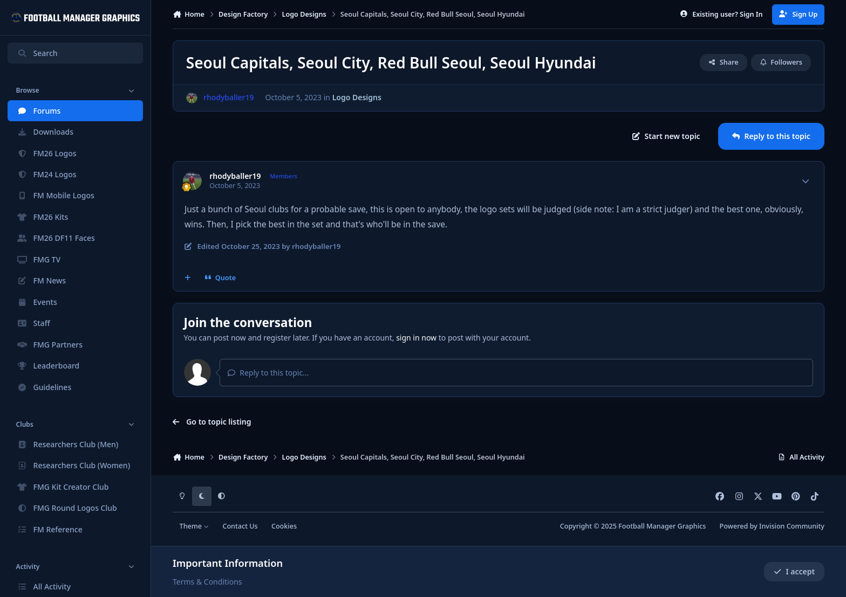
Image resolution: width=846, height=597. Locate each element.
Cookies (284, 526)
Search (37, 53)
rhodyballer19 (235, 176)
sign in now (416, 337)
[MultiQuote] (188, 277)
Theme (194, 526)
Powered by (772, 526)
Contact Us (239, 526)
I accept (794, 571)
